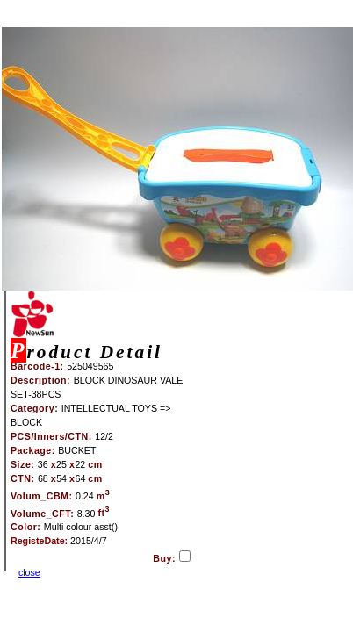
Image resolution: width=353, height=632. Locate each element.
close (29, 572)
